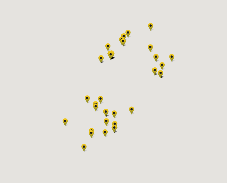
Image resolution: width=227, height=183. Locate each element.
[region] (113, 91)
